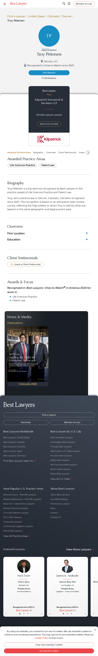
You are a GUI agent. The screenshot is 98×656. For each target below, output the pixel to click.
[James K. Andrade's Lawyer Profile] (67, 570)
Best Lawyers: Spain (12, 451)
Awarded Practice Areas (19, 152)
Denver (67, 16)
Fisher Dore (24, 582)
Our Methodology (59, 499)
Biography (38, 152)
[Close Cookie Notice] (95, 629)
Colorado (53, 16)
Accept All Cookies (49, 650)
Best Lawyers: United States (16, 437)
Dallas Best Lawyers (60, 460)
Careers (54, 512)
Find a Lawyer (16, 16)
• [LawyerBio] (23, 613)
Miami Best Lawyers (60, 473)
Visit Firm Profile (49, 124)
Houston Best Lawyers (61, 455)
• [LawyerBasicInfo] (19, 613)
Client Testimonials (67, 152)
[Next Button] (42, 587)
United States (36, 16)
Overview (51, 152)
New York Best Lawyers (61, 437)
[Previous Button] (5, 587)
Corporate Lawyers (12, 521)
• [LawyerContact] (27, 613)
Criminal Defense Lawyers (16, 512)
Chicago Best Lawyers (61, 446)
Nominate (26, 422)
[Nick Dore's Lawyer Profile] (24, 570)
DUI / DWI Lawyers (12, 517)
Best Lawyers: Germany (14, 455)
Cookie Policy (42, 638)
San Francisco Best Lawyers (63, 464)
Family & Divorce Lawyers (15, 508)
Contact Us (55, 517)
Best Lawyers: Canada (14, 442)
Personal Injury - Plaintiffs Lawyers (19, 494)
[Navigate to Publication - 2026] (27, 356)
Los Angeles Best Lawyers (62, 442)
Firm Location (16, 233)
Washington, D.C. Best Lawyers (65, 451)
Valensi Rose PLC (67, 582)
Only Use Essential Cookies (49, 644)
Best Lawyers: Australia (14, 446)
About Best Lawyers (60, 494)
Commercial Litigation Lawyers (18, 526)
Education (13, 239)
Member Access (72, 422)
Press (52, 508)
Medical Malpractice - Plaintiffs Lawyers (22, 499)
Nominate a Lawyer (60, 503)
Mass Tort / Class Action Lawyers (19, 503)
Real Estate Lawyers (12, 531)
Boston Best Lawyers (60, 469)
